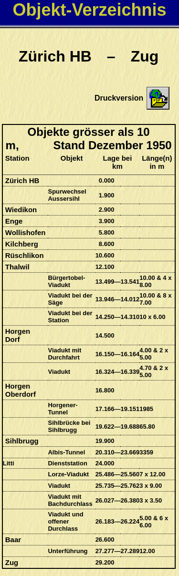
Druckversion (119, 98)
